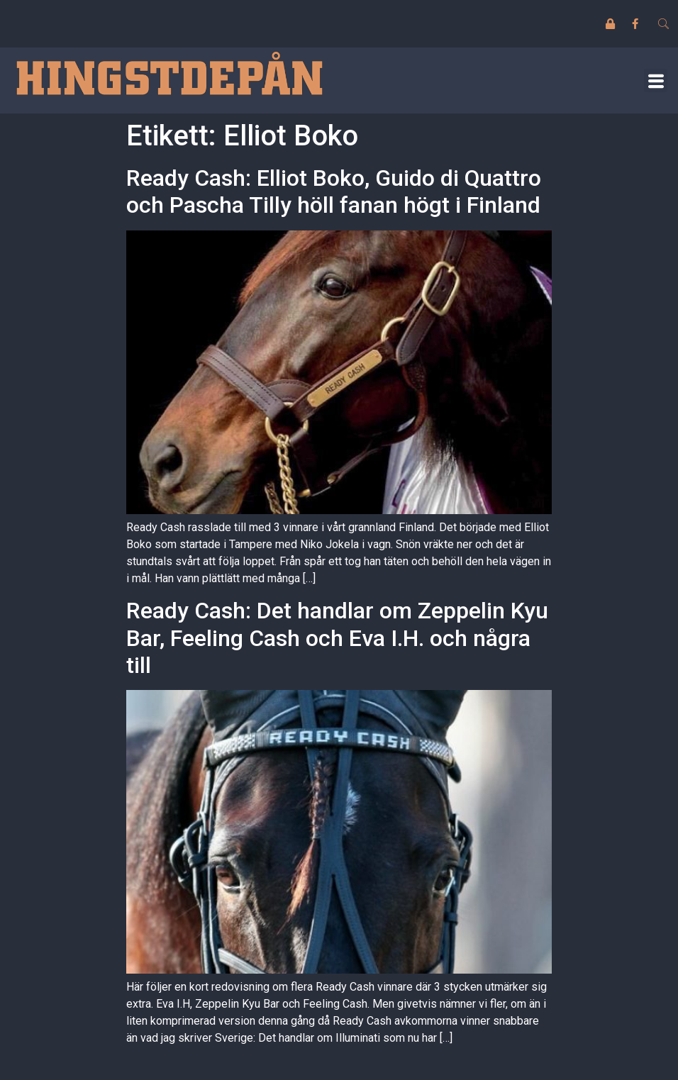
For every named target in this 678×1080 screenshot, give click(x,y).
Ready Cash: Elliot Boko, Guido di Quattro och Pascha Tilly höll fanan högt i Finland (333, 191)
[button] (655, 80)
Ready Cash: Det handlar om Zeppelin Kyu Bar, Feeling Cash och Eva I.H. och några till (337, 638)
